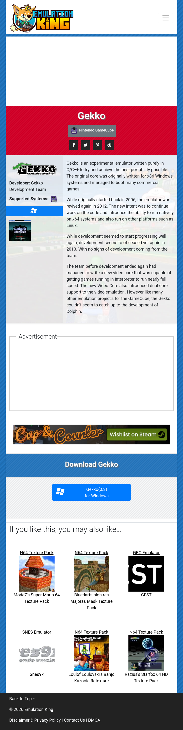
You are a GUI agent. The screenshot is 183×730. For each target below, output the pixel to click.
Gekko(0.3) (91, 492)
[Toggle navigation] (165, 18)
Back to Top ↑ (22, 698)
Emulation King (39, 709)
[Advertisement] (91, 70)
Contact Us (74, 720)
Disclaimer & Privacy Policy (35, 720)
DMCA (94, 720)
